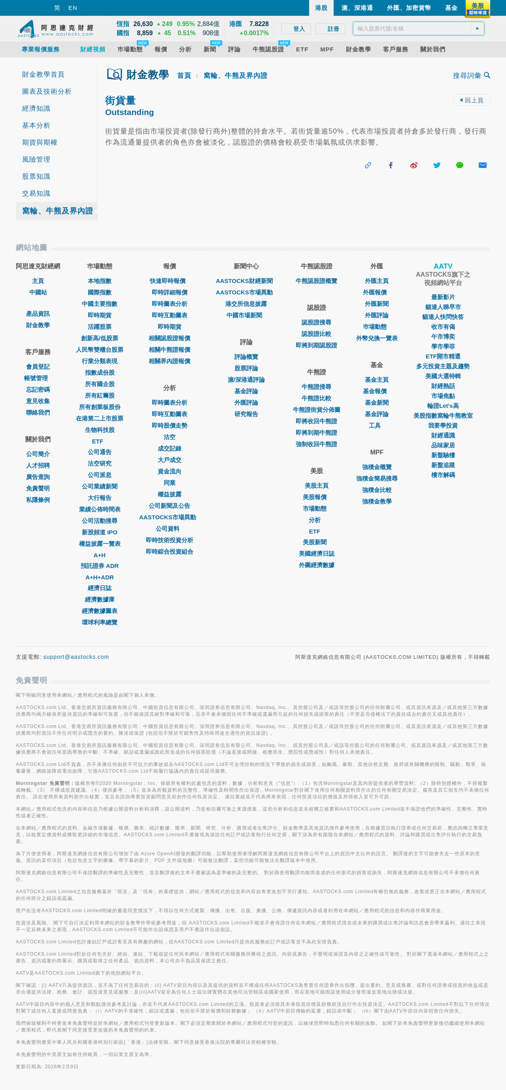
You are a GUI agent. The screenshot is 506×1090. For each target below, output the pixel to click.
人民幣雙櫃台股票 (99, 349)
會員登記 (38, 366)
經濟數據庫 (100, 599)
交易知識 (36, 193)
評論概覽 (246, 356)
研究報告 (246, 414)
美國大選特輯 (443, 376)
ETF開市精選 (443, 356)
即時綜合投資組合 (169, 551)
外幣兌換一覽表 (377, 338)
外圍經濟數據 (316, 565)
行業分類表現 (99, 361)
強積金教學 (377, 501)
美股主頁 (317, 485)
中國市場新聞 (246, 315)
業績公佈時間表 (100, 509)
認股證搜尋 (316, 322)
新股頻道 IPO (99, 532)
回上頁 (471, 100)
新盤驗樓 (443, 455)
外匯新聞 (377, 303)
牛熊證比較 (316, 398)
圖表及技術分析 (47, 91)
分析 (317, 520)
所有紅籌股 (100, 395)
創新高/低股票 (99, 338)
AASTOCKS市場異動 (169, 517)
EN (72, 7)
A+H (100, 555)
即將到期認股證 (316, 345)
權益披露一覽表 (100, 543)
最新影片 (443, 297)
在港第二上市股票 (99, 418)
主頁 (38, 280)
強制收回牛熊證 (316, 444)
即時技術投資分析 (169, 540)
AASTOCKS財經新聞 (246, 280)
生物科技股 (100, 429)
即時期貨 (99, 315)
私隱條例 (38, 499)
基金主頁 (377, 379)
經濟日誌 (99, 588)
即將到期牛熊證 (316, 432)
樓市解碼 (443, 474)
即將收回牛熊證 (316, 421)
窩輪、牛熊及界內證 (57, 211)
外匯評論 (246, 402)
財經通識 (443, 435)
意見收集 (38, 401)
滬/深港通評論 (246, 379)
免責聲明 (38, 488)
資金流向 (169, 471)
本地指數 (99, 280)
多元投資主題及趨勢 (443, 366)
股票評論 (246, 368)
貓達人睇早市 (443, 307)
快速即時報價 (169, 280)
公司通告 (99, 452)
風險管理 (36, 159)
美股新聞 (316, 542)
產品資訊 (38, 313)
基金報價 (377, 391)
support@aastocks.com (76, 657)
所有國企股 (100, 384)
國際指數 (99, 292)
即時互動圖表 (169, 315)
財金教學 (38, 325)
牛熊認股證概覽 (316, 280)
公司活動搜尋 (99, 520)
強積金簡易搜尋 (377, 478)
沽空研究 (99, 463)
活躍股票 (99, 326)
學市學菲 (443, 346)
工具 (377, 425)
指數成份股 (100, 372)
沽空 (170, 437)
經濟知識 (36, 108)
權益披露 (169, 494)
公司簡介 (38, 454)
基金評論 (246, 391)
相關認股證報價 (169, 338)
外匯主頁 (377, 280)
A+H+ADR (99, 577)
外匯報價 (377, 292)
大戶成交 (169, 459)
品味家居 (443, 445)
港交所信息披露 (246, 303)
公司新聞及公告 (169, 505)
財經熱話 (443, 386)
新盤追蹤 (443, 465)
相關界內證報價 (169, 361)
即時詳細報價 (169, 292)
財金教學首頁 (43, 74)
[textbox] (418, 28)
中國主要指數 (99, 303)
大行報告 (99, 497)
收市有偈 (443, 326)
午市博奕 (443, 336)
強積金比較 (377, 490)
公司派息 (99, 474)
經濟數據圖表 (99, 610)
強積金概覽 (377, 467)
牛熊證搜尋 (316, 386)
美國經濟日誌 (316, 553)
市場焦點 (443, 395)
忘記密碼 (38, 389)
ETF (99, 441)
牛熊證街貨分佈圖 (316, 409)
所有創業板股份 (100, 407)
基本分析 (36, 125)
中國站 (38, 292)
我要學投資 (443, 425)
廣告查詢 (38, 476)
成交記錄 (169, 448)
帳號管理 (38, 378)
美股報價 (316, 497)
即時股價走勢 (169, 425)
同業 (170, 482)
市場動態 (316, 508)
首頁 (184, 75)
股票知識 (36, 176)
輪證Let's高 (443, 405)
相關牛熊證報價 (169, 349)
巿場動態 (377, 326)
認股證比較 (316, 333)
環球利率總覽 (99, 622)
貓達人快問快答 (443, 316)
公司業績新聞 (99, 486)
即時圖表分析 (169, 303)
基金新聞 (377, 402)
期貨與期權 (40, 142)
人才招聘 (38, 465)
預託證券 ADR (100, 565)
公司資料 (169, 528)
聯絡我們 (38, 412)
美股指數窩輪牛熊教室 (443, 415)
